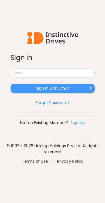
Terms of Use (35, 161)
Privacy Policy (70, 161)
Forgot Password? (53, 102)
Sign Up (78, 122)
